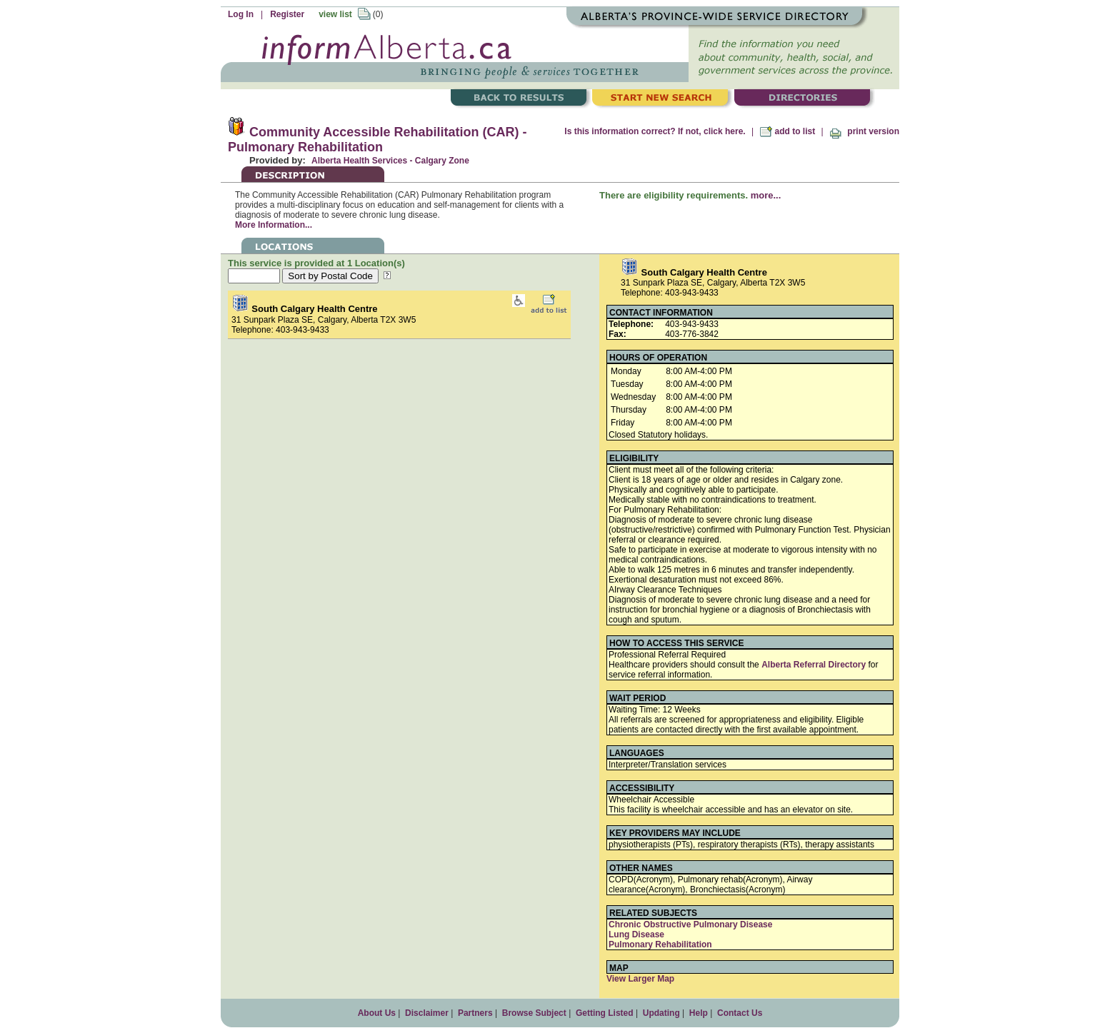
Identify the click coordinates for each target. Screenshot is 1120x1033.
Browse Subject (534, 1013)
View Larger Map (640, 979)
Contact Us (739, 1013)
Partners (475, 1013)
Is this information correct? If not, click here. (654, 131)
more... (766, 195)
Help (698, 1013)
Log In (241, 14)
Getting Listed (605, 1013)
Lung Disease (636, 934)
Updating (661, 1013)
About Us (377, 1013)
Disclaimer (427, 1013)
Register (287, 14)
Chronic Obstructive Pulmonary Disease (690, 924)
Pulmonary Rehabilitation (660, 944)
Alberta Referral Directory (813, 665)
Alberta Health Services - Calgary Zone (390, 161)
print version (864, 131)
